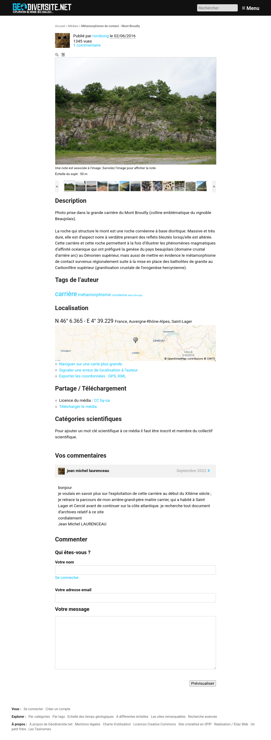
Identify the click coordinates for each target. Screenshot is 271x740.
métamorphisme (94, 294)
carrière (66, 294)
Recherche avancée (202, 717)
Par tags (59, 717)
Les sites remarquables (168, 717)
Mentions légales (87, 724)
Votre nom (64, 562)
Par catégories (39, 717)
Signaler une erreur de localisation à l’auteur (98, 370)
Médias (73, 26)
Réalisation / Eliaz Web (231, 724)
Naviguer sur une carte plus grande (90, 364)
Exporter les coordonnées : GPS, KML (92, 376)
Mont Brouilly (135, 295)
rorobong (100, 35)
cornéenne (119, 295)
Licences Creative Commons (154, 724)
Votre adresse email (73, 589)
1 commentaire (87, 45)
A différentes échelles (132, 717)
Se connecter (67, 577)
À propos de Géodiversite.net (50, 724)
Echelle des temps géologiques (91, 717)
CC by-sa (102, 400)
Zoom (57, 55)
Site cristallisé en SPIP (195, 724)
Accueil (60, 26)
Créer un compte (58, 709)
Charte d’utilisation (117, 724)
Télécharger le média (63, 55)
